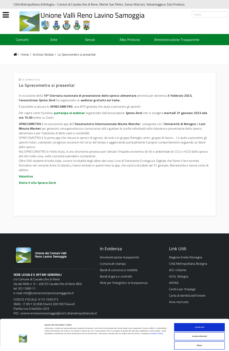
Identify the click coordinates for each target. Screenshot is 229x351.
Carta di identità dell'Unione (187, 295)
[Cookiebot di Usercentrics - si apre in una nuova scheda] (22, 345)
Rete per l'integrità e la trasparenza (123, 282)
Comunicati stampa (113, 263)
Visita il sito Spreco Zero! (37, 182)
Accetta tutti (199, 313)
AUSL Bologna (178, 276)
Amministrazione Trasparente (177, 39)
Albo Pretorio (130, 39)
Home (25, 54)
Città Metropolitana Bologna (188, 263)
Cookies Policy (156, 320)
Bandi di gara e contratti (116, 276)
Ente (53, 39)
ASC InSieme (177, 270)
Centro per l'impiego (182, 289)
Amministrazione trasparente (119, 257)
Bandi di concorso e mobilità (118, 270)
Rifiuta (199, 332)
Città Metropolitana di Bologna (33, 4)
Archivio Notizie (43, 54)
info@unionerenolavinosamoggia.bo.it (48, 293)
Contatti (22, 39)
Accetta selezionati (199, 323)
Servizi (90, 39)
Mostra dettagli (148, 345)
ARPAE (174, 282)
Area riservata (178, 301)
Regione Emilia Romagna (185, 257)
